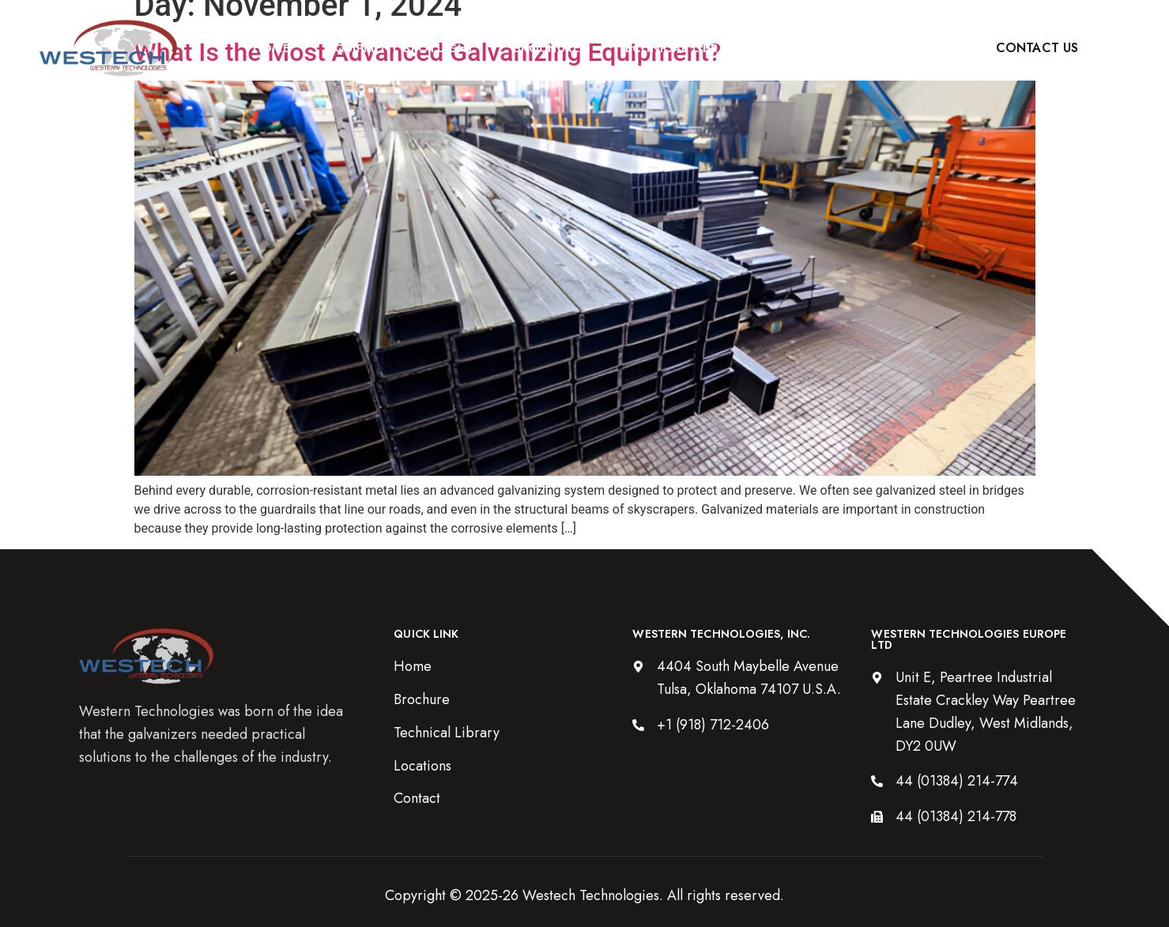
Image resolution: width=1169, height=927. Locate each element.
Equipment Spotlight (401, 48)
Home (271, 48)
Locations (818, 48)
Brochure (546, 48)
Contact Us (1037, 48)
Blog (910, 48)
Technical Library (680, 48)
